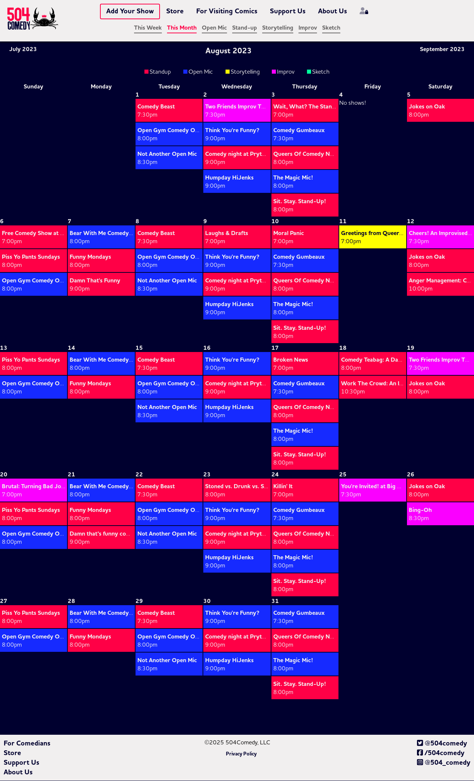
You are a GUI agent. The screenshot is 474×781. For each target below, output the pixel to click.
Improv (307, 28)
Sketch (331, 28)
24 (275, 474)
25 (343, 474)
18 (343, 348)
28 (71, 601)
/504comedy (440, 753)
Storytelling (277, 28)
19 (410, 348)
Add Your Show (130, 11)
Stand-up (244, 28)
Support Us (288, 11)
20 (3, 474)
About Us (332, 11)
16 (207, 348)
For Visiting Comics (226, 11)
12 (410, 221)
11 (343, 221)
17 (275, 348)
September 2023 (446, 49)
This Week (148, 28)
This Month (182, 28)
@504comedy (442, 743)
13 (3, 348)
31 (275, 601)
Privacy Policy (241, 754)
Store (175, 11)
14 (71, 348)
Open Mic (214, 28)
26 (410, 474)
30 (207, 601)
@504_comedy (443, 762)
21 (71, 474)
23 (207, 474)
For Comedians (27, 743)
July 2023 (19, 49)
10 (275, 221)
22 (139, 474)
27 (3, 601)
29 (139, 601)
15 (139, 348)
